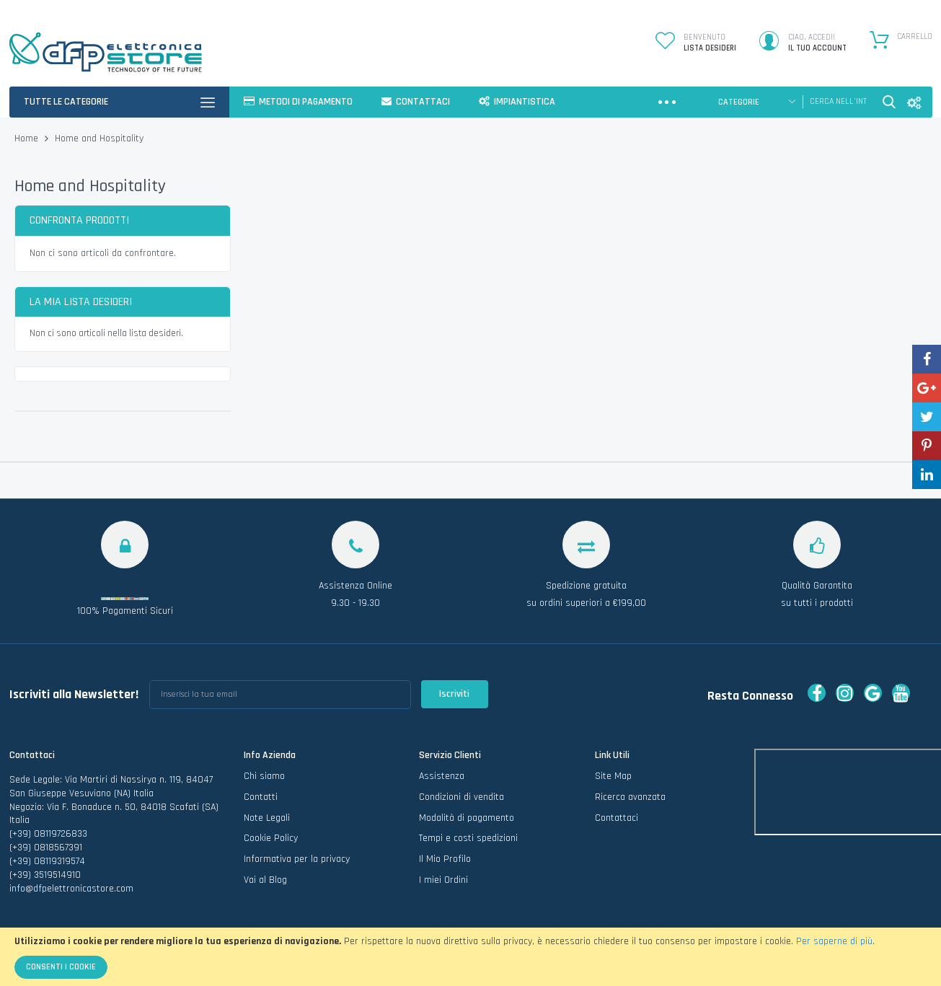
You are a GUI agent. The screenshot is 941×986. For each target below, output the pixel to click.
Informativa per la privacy (297, 859)
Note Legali (267, 817)
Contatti (261, 797)
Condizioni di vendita (461, 797)
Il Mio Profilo (445, 859)
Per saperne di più (834, 941)
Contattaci (616, 817)
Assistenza (441, 776)
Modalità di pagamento (466, 817)
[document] (470, 957)
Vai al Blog (265, 879)
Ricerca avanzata (630, 797)
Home (27, 138)
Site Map (613, 776)
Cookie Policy (271, 838)
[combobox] (839, 102)
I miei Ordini (443, 879)
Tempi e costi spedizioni (468, 838)
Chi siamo (264, 776)
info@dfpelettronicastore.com (71, 888)
